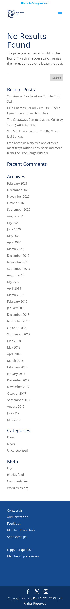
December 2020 (18, 190)
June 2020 (14, 229)
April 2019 (14, 288)
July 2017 (13, 413)
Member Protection (21, 530)
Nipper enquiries (19, 550)
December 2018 (18, 315)
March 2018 (15, 361)
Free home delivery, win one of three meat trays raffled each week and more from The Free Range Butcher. (34, 148)
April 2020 (14, 242)
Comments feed (18, 481)
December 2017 (18, 380)
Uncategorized (17, 450)
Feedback (13, 523)
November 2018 (18, 321)
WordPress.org (17, 488)
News (11, 444)
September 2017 (18, 400)
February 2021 (17, 183)
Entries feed (15, 475)
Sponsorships (17, 537)
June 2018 (14, 341)
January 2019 (16, 308)
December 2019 (18, 256)
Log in (11, 468)
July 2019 (13, 282)
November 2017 (18, 387)
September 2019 (18, 269)
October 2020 (16, 203)
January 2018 (16, 374)
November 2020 (18, 196)
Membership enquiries (23, 556)
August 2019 (15, 275)
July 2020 (13, 223)
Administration (17, 517)
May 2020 (13, 236)
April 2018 (14, 354)
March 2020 (15, 249)
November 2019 (18, 262)
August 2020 (15, 216)
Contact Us (15, 510)
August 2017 (15, 407)
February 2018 (17, 367)
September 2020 (18, 209)
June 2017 (14, 420)
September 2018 (18, 334)
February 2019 (17, 301)
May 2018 (13, 347)
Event (11, 437)
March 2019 (15, 295)
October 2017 (16, 393)
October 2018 (16, 328)
